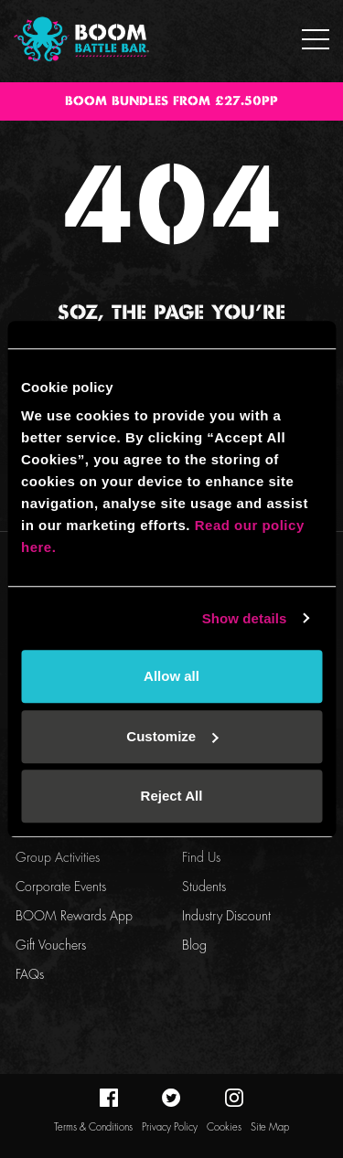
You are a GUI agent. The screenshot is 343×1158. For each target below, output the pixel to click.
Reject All (172, 795)
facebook (109, 1098)
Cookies (224, 1127)
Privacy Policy (170, 1127)
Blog (194, 946)
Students (204, 887)
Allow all (171, 676)
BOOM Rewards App (74, 916)
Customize (172, 736)
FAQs (30, 975)
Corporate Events (61, 887)
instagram (234, 1098)
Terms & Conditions (93, 1127)
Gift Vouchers (51, 946)
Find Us (201, 858)
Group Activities (58, 858)
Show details (244, 618)
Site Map (270, 1127)
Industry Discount (226, 916)
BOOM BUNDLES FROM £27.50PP (171, 101)
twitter (171, 1098)
